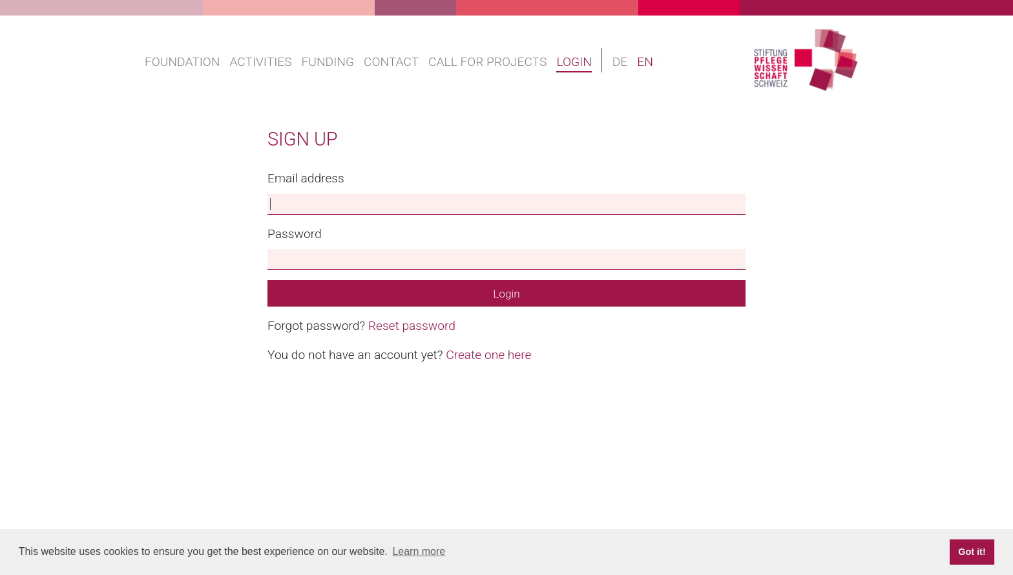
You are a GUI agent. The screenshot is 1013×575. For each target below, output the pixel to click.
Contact (391, 61)
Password (294, 233)
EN (645, 61)
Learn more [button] (418, 551)
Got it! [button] (971, 552)
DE (620, 61)
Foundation (182, 61)
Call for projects (487, 61)
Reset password (411, 325)
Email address (305, 178)
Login (573, 61)
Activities (260, 61)
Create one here (488, 354)
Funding (328, 61)
